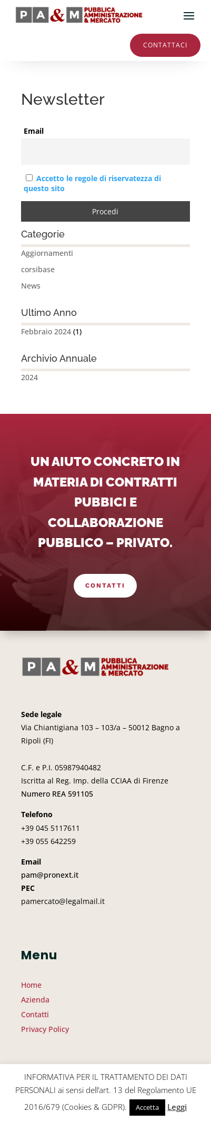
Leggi (177, 1106)
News (31, 286)
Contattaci (165, 45)
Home (31, 985)
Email (34, 131)
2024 (29, 377)
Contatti (105, 585)
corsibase (38, 269)
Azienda (35, 1000)
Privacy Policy (45, 1029)
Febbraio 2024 (46, 331)
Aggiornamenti (47, 253)
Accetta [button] (147, 1107)
